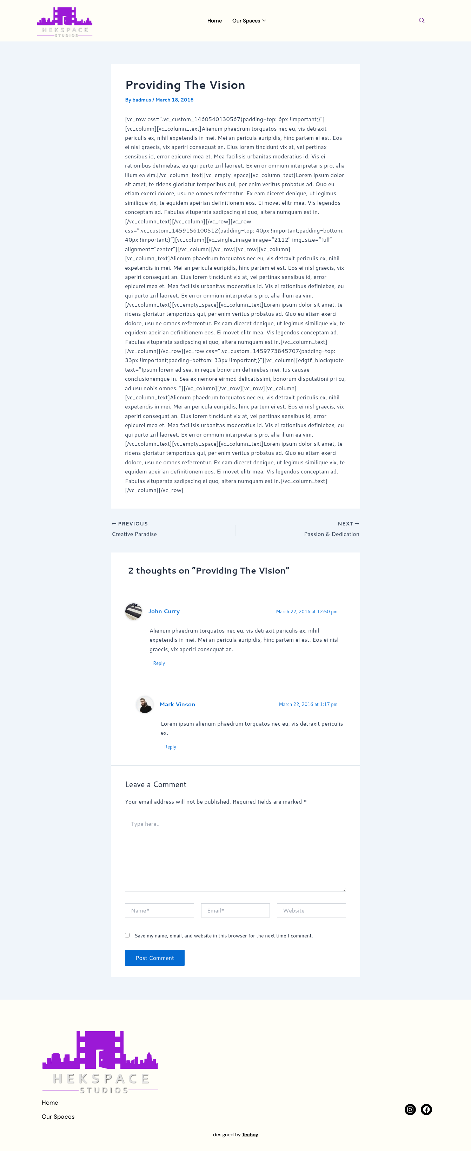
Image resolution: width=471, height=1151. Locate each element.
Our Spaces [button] (249, 20)
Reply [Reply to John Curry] (159, 663)
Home (214, 20)
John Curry (164, 611)
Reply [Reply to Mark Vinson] (170, 747)
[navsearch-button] (422, 20)
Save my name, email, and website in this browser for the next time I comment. (223, 935)
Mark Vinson (177, 704)
